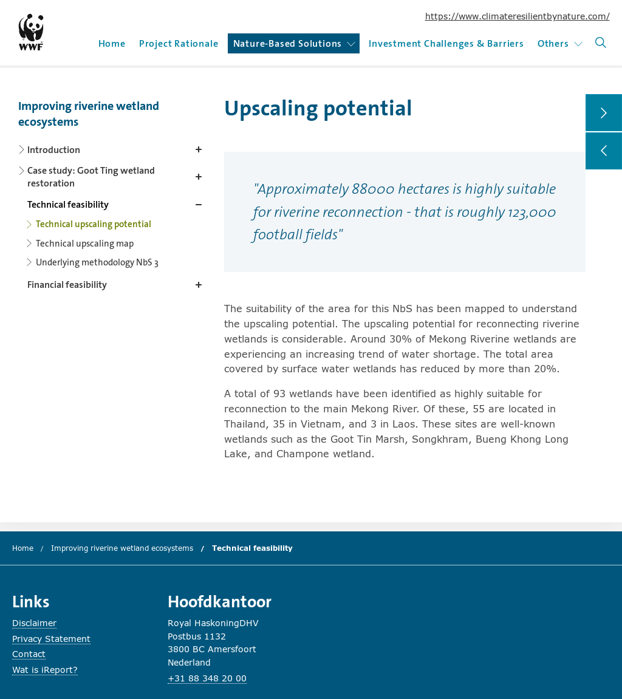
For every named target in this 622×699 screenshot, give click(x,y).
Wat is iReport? (45, 669)
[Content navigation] (112, 192)
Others (560, 43)
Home (112, 43)
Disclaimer (34, 623)
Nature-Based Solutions (294, 43)
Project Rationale (179, 43)
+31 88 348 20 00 (207, 678)
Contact (29, 654)
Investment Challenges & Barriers (446, 43)
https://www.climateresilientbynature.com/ (517, 16)
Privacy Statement (51, 638)
